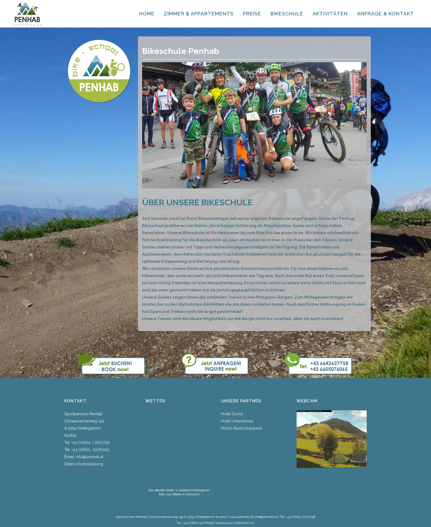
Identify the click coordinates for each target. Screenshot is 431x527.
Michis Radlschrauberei (241, 428)
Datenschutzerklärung (83, 464)
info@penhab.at (89, 457)
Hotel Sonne (232, 414)
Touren (165, 318)
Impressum (224, 523)
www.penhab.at (241, 517)
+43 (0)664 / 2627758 (90, 442)
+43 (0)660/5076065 (198, 523)
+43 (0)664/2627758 (300, 517)
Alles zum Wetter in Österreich (179, 494)
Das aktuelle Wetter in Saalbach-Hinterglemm (178, 490)
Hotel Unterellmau (237, 421)
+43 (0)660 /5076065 (90, 449)
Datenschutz (245, 523)
